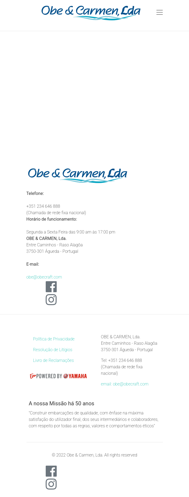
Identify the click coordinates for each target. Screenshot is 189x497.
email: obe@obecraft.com (125, 384)
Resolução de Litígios (52, 349)
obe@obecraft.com (44, 277)
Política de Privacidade (54, 339)
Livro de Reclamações (53, 360)
